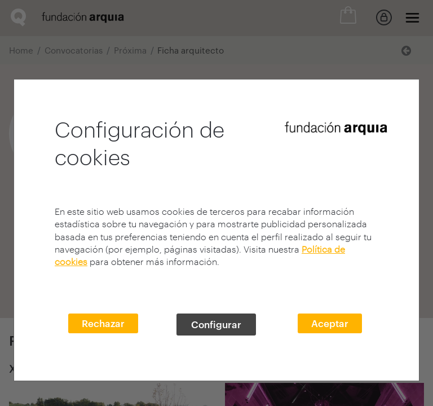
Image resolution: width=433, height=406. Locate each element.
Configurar (216, 324)
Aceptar (329, 323)
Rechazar (103, 323)
